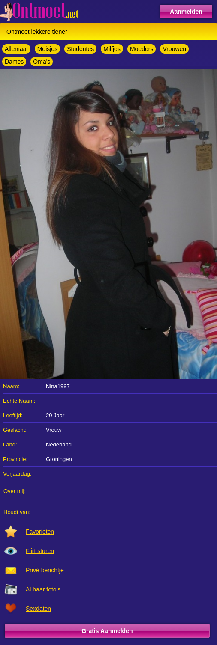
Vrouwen (174, 48)
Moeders (141, 48)
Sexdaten (38, 608)
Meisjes (47, 48)
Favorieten (40, 531)
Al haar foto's (43, 589)
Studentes (80, 48)
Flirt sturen (40, 550)
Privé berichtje (45, 570)
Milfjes (112, 48)
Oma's (41, 61)
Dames (14, 61)
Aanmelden (186, 11)
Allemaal (16, 48)
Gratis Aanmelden (107, 630)
